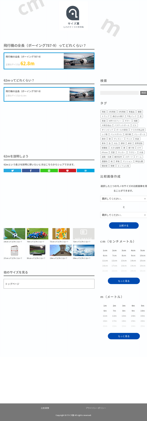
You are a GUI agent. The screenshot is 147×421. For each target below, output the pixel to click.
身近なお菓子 (118, 116)
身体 (104, 138)
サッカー (121, 152)
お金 (141, 152)
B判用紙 (122, 111)
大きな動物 (115, 147)
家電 (117, 161)
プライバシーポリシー (96, 407)
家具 (104, 143)
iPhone (105, 152)
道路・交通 (106, 156)
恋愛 (113, 152)
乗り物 (131, 147)
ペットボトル (116, 134)
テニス (129, 138)
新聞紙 (104, 147)
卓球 (130, 143)
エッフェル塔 (123, 165)
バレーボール (139, 134)
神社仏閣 (139, 161)
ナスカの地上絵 (137, 129)
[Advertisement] (49, 125)
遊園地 (104, 161)
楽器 (104, 120)
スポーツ (129, 156)
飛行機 (128, 134)
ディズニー (118, 138)
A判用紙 (112, 111)
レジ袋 (104, 134)
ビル (135, 125)
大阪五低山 (106, 125)
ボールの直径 (122, 129)
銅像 (112, 165)
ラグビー (132, 152)
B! (86, 170)
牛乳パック (132, 116)
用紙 (104, 111)
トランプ (105, 116)
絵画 (136, 120)
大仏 (116, 143)
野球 (123, 143)
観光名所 (118, 156)
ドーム (139, 156)
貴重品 (131, 111)
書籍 (139, 111)
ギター (128, 120)
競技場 (104, 165)
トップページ (12, 284)
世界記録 (138, 143)
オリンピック (107, 129)
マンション (127, 161)
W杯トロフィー (115, 120)
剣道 (137, 138)
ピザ (139, 147)
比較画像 (45, 407)
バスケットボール (122, 125)
